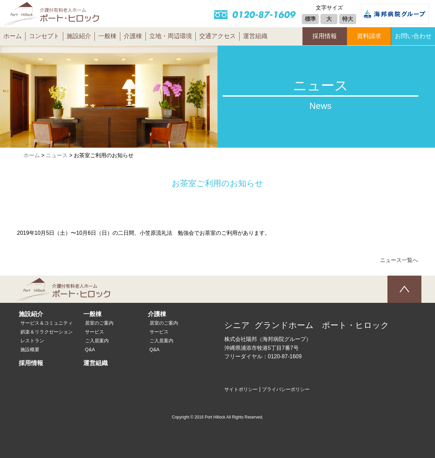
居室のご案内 (99, 323)
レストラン (32, 340)
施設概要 (29, 349)
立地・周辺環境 (170, 36)
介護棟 (133, 36)
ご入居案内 (97, 340)
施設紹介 (79, 36)
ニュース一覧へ (399, 260)
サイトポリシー (241, 389)
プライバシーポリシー (286, 389)
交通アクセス (217, 36)
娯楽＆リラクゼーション (46, 331)
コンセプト (44, 36)
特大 (347, 19)
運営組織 (255, 36)
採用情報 (324, 36)
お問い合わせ (413, 36)
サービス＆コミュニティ (46, 323)
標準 (310, 19)
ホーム (12, 36)
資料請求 (369, 36)
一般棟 (107, 36)
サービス (94, 331)
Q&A (90, 349)
